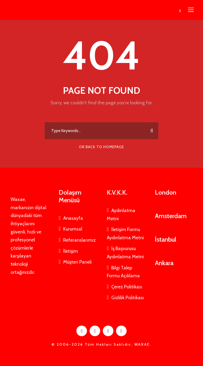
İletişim (70, 251)
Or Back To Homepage (101, 146)
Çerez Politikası (126, 287)
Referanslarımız (79, 240)
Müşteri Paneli (77, 262)
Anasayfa (73, 218)
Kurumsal (72, 229)
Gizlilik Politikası (127, 298)
